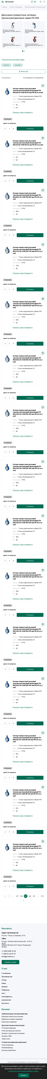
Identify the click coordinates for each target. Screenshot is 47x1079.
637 (17, 896)
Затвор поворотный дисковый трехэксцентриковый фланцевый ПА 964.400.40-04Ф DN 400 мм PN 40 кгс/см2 (28, 467)
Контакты (5, 1003)
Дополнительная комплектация (13, 1025)
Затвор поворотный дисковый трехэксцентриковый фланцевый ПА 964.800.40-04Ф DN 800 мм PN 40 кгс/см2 (28, 196)
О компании (6, 973)
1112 (42, 896)
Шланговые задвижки (9, 1022)
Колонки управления (9, 1050)
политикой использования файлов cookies (23, 1071)
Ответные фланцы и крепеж (11, 1031)
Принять (24, 1075)
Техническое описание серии (13, 60)
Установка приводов (9, 1028)
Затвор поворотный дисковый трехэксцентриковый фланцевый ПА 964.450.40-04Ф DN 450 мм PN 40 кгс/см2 (28, 413)
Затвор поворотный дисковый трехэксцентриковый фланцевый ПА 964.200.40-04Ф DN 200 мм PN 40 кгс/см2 (28, 684)
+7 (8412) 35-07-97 (9, 954)
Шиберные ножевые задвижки (12, 1019)
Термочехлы (6, 1039)
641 (34, 896)
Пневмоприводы (7, 1047)
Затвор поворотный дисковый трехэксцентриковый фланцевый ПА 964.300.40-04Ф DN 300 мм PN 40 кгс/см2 (28, 576)
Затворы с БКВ (7, 1036)
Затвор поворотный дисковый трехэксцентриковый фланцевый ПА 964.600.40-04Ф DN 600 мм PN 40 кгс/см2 (28, 305)
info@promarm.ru (8, 956)
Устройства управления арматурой (14, 1042)
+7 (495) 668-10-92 (9, 951)
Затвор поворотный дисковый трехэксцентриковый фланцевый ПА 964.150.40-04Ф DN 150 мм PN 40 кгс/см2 (27, 739)
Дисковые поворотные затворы (12, 1016)
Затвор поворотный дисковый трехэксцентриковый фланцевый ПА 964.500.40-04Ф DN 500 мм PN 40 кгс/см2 (28, 359)
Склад (4, 980)
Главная (4, 7)
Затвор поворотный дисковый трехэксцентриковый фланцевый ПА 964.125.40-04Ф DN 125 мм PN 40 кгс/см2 (27, 793)
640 (30, 896)
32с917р (6, 65)
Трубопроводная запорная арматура (15, 1014)
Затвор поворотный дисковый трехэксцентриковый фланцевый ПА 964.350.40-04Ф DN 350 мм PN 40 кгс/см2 (27, 522)
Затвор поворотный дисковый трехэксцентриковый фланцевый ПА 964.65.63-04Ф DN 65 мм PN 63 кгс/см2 (28, 90)
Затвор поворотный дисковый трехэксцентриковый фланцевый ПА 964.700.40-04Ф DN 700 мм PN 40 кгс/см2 (28, 250)
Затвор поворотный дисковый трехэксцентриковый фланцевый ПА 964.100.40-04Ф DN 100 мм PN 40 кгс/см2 (27, 847)
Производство (7, 977)
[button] (22, 51)
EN (44, 1)
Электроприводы (7, 1045)
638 (21, 896)
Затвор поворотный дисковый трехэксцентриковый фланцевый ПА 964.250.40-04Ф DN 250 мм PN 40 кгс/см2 (27, 630)
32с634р (18, 65)
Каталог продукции (15, 7)
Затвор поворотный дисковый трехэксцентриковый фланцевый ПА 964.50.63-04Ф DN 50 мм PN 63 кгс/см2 (28, 143)
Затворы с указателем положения (13, 1033)
